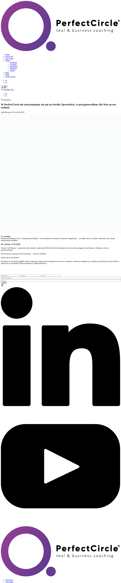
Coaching (13, 64)
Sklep (7, 74)
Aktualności (6, 100)
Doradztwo (14, 66)
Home (7, 54)
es (6, 82)
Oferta (7, 60)
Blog (7, 72)
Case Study (9, 58)
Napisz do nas (10, 76)
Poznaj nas (9, 56)
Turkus (12, 70)
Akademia (13, 62)
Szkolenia (13, 68)
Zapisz (4, 282)
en (6, 80)
